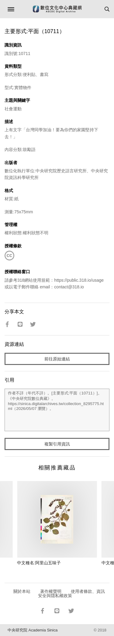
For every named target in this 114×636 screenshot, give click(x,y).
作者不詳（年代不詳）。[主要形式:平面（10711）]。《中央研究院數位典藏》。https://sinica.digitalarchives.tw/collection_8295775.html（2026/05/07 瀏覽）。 (57, 410)
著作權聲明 (50, 591)
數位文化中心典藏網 (57, 9)
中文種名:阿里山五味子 (39, 562)
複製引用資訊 (57, 444)
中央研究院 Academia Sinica (32, 630)
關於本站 (21, 591)
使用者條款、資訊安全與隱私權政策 (71, 593)
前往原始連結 (57, 358)
